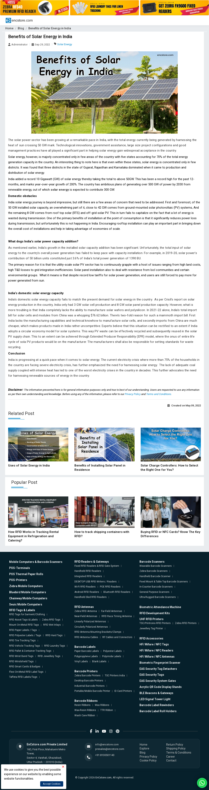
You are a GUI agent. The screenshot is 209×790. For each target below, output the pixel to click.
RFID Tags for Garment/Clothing (27, 614)
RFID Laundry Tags (54, 645)
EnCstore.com (103, 777)
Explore (144, 748)
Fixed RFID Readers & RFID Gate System (96, 565)
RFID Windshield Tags (21, 661)
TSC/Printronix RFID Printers (155, 623)
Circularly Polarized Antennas (91, 626)
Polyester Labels (112, 651)
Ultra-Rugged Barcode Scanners (157, 597)
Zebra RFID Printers (186, 623)
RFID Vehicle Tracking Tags (24, 645)
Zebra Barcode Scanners (153, 571)
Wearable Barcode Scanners (155, 565)
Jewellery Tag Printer (151, 628)
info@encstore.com (107, 744)
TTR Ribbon (106, 710)
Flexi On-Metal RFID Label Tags (26, 671)
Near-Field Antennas (85, 616)
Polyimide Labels (111, 656)
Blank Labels (99, 661)
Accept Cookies (52, 783)
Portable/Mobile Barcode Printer (92, 691)
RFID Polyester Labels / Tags (25, 635)
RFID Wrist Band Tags (21, 656)
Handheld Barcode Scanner (154, 576)
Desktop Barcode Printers (88, 680)
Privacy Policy (133, 394)
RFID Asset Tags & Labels (23, 619)
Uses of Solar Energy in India (29, 465)
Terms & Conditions (178, 752)
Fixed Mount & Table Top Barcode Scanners (163, 581)
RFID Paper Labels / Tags (23, 630)
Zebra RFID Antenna (85, 611)
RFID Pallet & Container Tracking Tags (30, 650)
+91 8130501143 (104, 755)
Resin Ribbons (82, 705)
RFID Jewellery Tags (49, 656)
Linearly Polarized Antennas (90, 621)
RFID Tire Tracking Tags (22, 640)
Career (170, 756)
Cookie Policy (148, 760)
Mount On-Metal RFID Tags (24, 624)
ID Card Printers (123, 691)
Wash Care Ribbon (84, 715)
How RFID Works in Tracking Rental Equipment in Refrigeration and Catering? (33, 536)
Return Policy (174, 744)
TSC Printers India (115, 675)
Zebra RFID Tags (51, 619)
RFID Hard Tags (54, 635)
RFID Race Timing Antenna (117, 616)
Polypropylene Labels (86, 656)
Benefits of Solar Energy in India (49, 28)
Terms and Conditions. (159, 394)
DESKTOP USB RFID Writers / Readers (95, 581)
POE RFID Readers (110, 586)
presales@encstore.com (109, 748)
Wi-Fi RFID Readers (85, 586)
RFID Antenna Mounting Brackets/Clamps (97, 631)
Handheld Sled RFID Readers (90, 597)
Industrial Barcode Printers (89, 685)
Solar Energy (64, 44)
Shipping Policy (176, 748)
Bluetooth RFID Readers (116, 592)
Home (9, 28)
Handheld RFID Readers (87, 571)
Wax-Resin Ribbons (85, 710)
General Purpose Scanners (154, 592)
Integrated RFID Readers (88, 576)
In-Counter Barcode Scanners (156, 586)
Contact (171, 760)
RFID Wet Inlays (52, 624)
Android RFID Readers (86, 592)
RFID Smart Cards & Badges (24, 666)
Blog (21, 28)
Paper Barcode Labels (86, 651)
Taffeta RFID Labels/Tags (23, 677)
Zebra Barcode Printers (87, 675)
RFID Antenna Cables (86, 637)
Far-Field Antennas (111, 611)
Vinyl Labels (81, 661)
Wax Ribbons (102, 705)
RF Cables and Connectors (117, 637)
